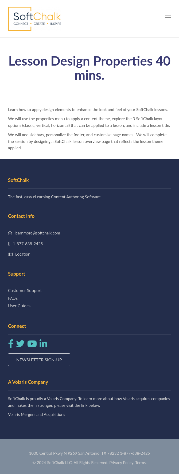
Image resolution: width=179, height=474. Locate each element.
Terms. (141, 462)
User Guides (19, 305)
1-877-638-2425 (135, 453)
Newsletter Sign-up (39, 359)
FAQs (13, 298)
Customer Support (25, 290)
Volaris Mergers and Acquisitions (36, 414)
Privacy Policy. (121, 462)
